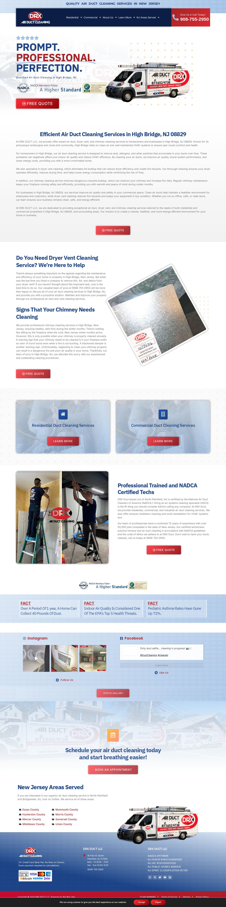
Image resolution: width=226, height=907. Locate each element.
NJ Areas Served (148, 17)
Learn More (126, 17)
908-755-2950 (194, 19)
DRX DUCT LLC (93, 849)
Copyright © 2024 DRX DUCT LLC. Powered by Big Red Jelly (46, 897)
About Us (110, 17)
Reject (158, 902)
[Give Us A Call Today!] (175, 17)
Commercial (92, 17)
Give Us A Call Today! (192, 14)
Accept (141, 902)
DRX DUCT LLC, (28, 207)
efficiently (67, 184)
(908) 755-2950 (81, 287)
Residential (74, 17)
